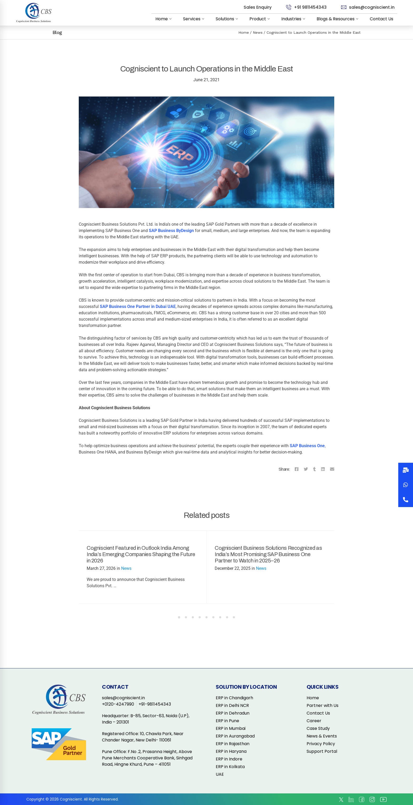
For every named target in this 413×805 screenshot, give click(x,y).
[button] (405, 499)
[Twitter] (306, 469)
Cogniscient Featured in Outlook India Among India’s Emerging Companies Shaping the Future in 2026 (141, 554)
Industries (294, 19)
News (258, 32)
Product (260, 19)
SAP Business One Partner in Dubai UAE (138, 306)
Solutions (228, 19)
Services (194, 19)
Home (164, 19)
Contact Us (381, 19)
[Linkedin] (323, 469)
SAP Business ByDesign (171, 230)
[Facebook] (297, 469)
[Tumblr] (314, 469)
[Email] (332, 469)
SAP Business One (307, 445)
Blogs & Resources (338, 19)
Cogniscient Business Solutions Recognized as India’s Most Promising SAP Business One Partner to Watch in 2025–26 (268, 554)
